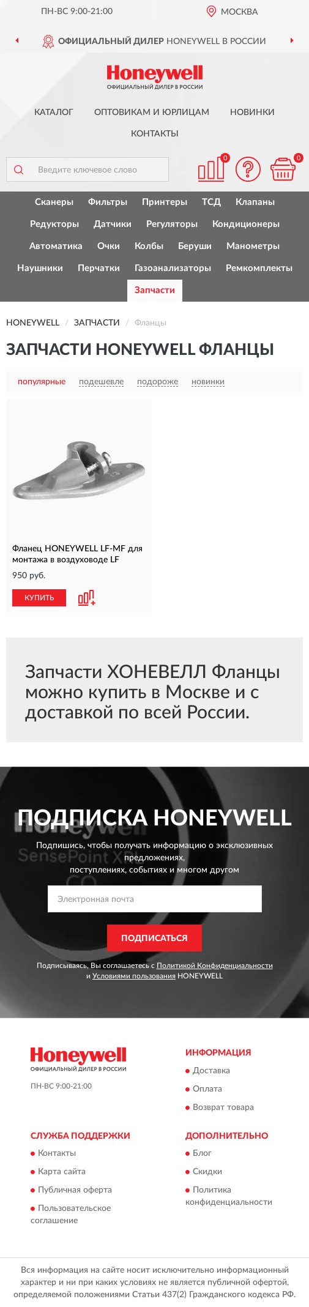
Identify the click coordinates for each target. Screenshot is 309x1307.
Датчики (113, 224)
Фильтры (107, 202)
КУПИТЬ (39, 597)
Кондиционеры (246, 224)
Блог (202, 1154)
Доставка (211, 1071)
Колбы (149, 246)
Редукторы (54, 224)
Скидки (207, 1172)
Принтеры (164, 202)
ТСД (211, 202)
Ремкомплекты (259, 268)
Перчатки (99, 268)
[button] (247, 169)
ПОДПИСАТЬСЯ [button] (154, 938)
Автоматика (56, 246)
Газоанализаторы (173, 268)
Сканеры (54, 202)
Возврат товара (223, 1107)
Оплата (207, 1089)
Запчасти (155, 290)
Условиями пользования (134, 976)
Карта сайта (62, 1172)
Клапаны (255, 202)
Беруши (195, 246)
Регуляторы (172, 224)
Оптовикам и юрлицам (151, 112)
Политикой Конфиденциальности (215, 965)
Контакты (155, 134)
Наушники (40, 268)
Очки (108, 246)
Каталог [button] (53, 112)
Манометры (253, 246)
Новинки (252, 112)
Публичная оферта (75, 1190)
